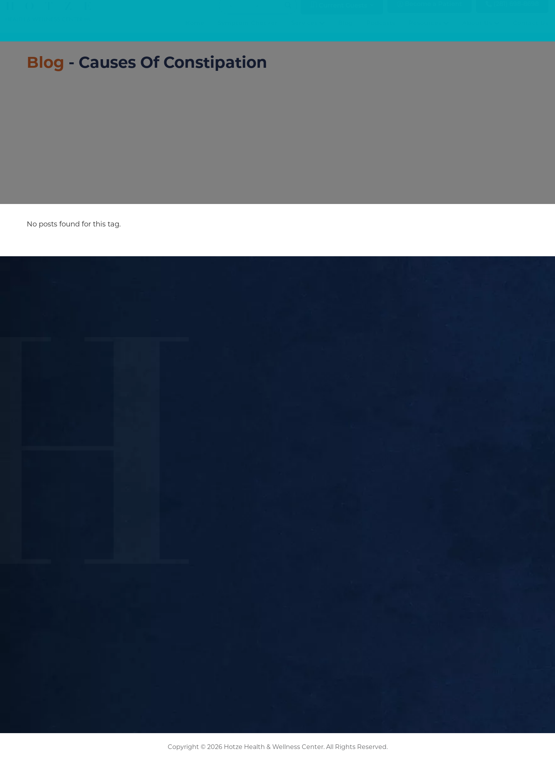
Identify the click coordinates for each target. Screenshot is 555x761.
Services (308, 30)
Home (194, 30)
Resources (429, 30)
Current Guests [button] (338, 13)
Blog (345, 30)
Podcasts (380, 30)
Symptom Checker (248, 30)
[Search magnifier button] (288, 13)
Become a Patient (429, 12)
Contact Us (530, 30)
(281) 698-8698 (512, 12)
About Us (481, 30)
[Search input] (254, 13)
